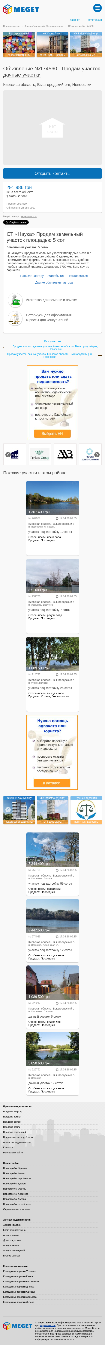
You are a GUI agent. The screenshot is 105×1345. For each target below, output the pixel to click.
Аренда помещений (14, 1250)
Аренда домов (11, 1235)
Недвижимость (11, 26)
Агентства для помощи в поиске (51, 300)
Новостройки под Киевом (17, 1178)
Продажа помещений (14, 1132)
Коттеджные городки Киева (18, 1276)
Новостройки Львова (14, 1199)
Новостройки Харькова (15, 1194)
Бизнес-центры (11, 1255)
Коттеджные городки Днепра (18, 1286)
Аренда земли (11, 1245)
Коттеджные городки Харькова (20, 1297)
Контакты (8, 1147)
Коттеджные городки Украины (19, 1271)
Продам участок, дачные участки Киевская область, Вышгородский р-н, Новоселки (55, 348)
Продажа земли (11, 1127)
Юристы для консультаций (47, 320)
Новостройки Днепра (14, 1183)
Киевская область (19, 85)
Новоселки (81, 85)
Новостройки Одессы (15, 1188)
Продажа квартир (12, 1111)
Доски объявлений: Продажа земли (43, 26)
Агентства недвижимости (17, 1142)
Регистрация (94, 19)
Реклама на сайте (13, 1152)
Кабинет (75, 19)
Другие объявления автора (54, 282)
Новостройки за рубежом (17, 1204)
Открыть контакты (52, 173)
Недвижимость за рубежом (18, 1137)
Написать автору (32, 276)
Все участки (52, 341)
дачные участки (22, 75)
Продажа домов (12, 1121)
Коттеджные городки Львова (18, 1302)
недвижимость (29, 216)
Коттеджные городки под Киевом (21, 1281)
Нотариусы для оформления (49, 315)
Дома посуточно (12, 1240)
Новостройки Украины (15, 1168)
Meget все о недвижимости (18, 1326)
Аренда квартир (12, 1225)
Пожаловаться (78, 276)
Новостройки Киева (13, 1173)
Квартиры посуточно (14, 1230)
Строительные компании (16, 1209)
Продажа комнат (12, 1116)
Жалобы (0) (55, 276)
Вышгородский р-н (53, 85)
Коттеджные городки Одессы (19, 1291)
